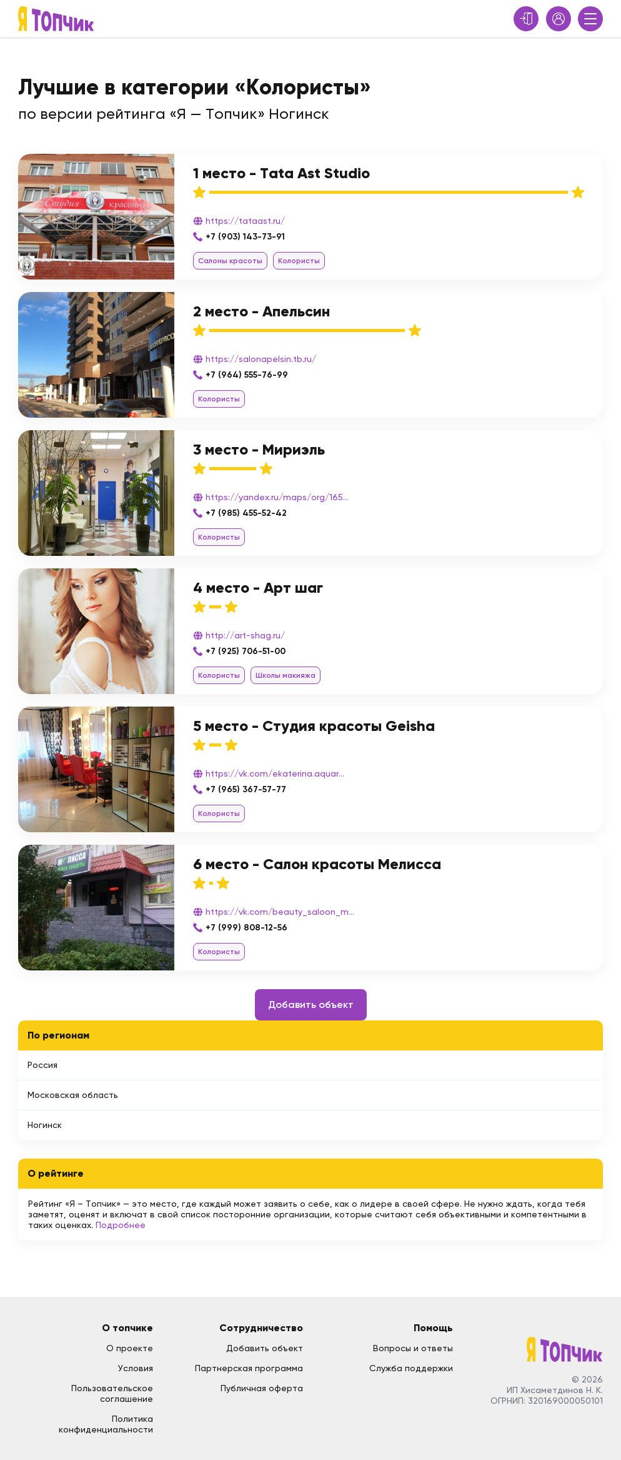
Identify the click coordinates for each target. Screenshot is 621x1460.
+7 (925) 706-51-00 (246, 651)
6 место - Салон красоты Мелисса (317, 864)
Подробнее (121, 1225)
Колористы (299, 260)
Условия (135, 1368)
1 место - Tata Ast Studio (281, 173)
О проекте (129, 1348)
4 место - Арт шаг (258, 587)
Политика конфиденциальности (106, 1424)
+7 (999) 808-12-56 (246, 927)
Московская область (72, 1095)
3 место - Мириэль (259, 449)
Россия (42, 1065)
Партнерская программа (249, 1368)
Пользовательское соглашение (112, 1393)
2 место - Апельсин (261, 311)
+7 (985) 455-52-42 (246, 513)
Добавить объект (311, 1004)
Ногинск (44, 1125)
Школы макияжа (285, 675)
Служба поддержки (411, 1368)
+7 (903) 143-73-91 (245, 236)
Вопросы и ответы (413, 1348)
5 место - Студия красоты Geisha (314, 726)
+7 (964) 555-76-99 (247, 375)
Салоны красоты (230, 260)
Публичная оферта (262, 1388)
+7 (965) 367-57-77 (246, 789)
